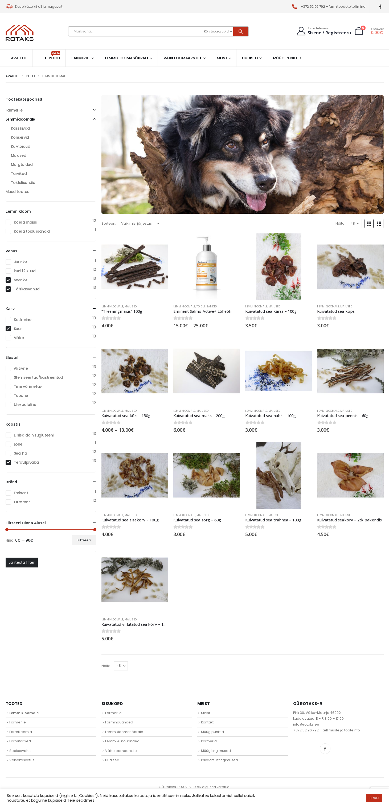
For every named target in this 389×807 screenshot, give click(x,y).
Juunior (20, 262)
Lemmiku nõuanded (122, 741)
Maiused (131, 306)
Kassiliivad (20, 128)
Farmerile (80, 58)
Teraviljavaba (26, 462)
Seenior (20, 280)
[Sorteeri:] (140, 223)
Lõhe (18, 444)
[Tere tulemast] (323, 31)
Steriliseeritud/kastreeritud (38, 377)
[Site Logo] (20, 33)
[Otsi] (240, 31)
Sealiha (20, 453)
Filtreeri (84, 540)
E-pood (52, 56)
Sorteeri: (108, 223)
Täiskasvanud (27, 289)
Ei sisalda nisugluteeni (34, 435)
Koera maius (25, 222)
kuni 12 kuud (25, 271)
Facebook (325, 748)
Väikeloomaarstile (182, 58)
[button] (369, 223)
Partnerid (209, 741)
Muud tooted (18, 191)
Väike (19, 337)
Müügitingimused (216, 750)
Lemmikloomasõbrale (127, 58)
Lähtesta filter (22, 562)
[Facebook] (380, 6)
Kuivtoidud (20, 146)
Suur (18, 328)
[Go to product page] (134, 266)
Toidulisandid (206, 306)
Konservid (20, 137)
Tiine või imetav (28, 386)
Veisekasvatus (21, 760)
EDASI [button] (374, 797)
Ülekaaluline (25, 404)
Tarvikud (19, 173)
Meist (222, 58)
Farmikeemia (20, 732)
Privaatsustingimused (219, 760)
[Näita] (355, 223)
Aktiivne (21, 368)
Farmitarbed (20, 741)
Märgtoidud (22, 164)
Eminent (21, 493)
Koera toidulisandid (32, 231)
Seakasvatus (20, 750)
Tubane (21, 395)
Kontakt (207, 722)
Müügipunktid (287, 58)
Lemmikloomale (112, 306)
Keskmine (22, 319)
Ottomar (22, 502)
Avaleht (19, 58)
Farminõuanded (119, 722)
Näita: (340, 223)
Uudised (250, 58)
